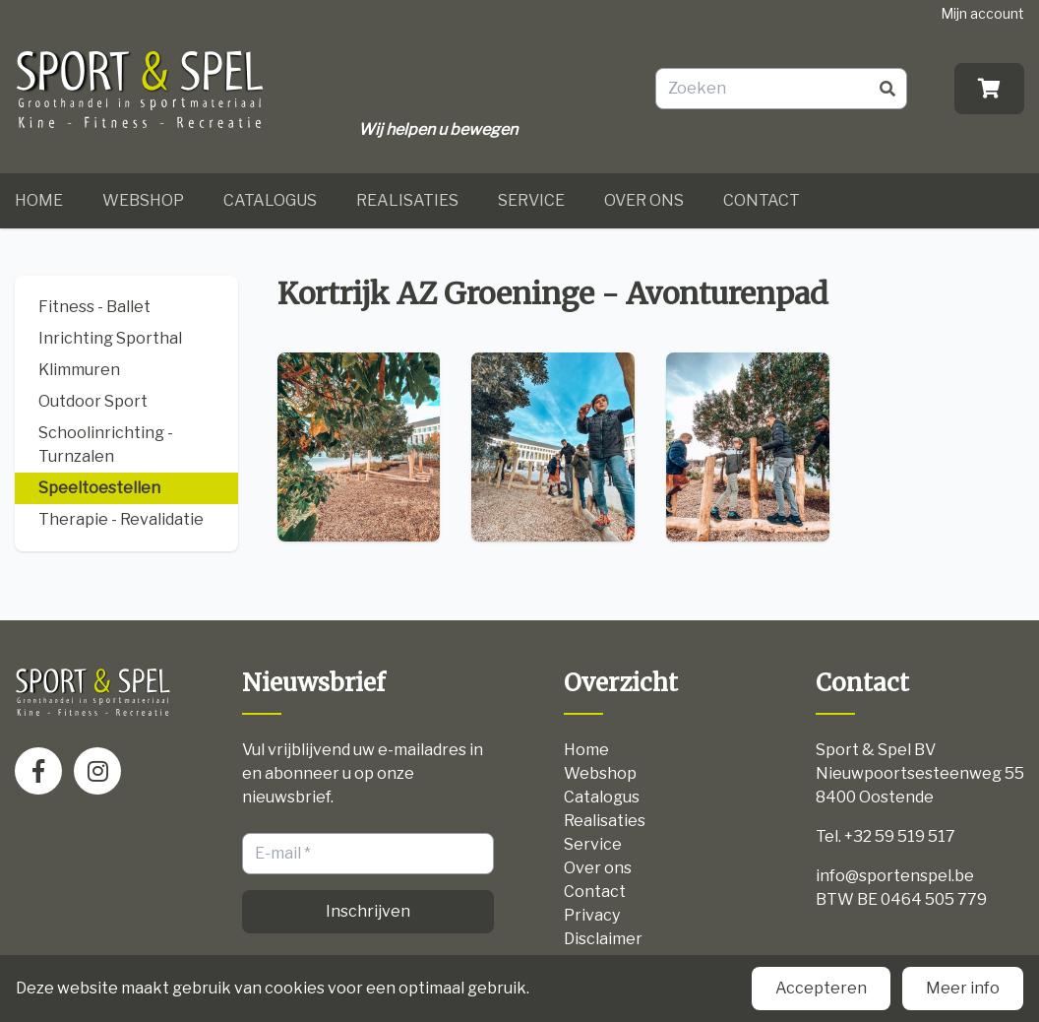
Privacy (592, 915)
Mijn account (982, 13)
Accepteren (821, 988)
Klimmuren (79, 369)
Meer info (963, 988)
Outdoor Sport (93, 401)
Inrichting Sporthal (110, 338)
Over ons (644, 200)
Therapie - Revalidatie (121, 519)
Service (531, 200)
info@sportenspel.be (895, 875)
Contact (761, 200)
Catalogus (270, 200)
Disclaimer (603, 938)
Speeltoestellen (99, 488)
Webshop (143, 200)
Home (39, 200)
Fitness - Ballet (94, 306)
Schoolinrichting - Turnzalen (105, 444)
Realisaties (407, 200)
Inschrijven (368, 911)
